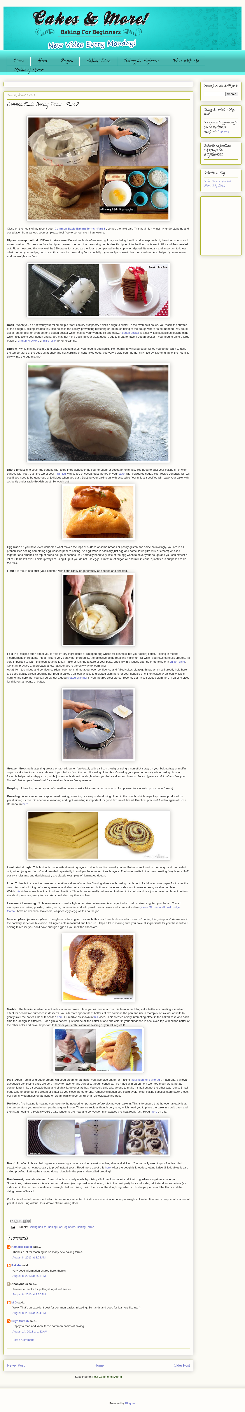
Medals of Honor (28, 70)
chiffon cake (177, 661)
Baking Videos (98, 61)
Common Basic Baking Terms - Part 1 (80, 228)
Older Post (182, 1365)
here (25, 804)
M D (14, 1302)
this (18, 891)
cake (121, 473)
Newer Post (16, 1365)
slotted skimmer (77, 677)
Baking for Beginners (141, 61)
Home (19, 61)
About (42, 61)
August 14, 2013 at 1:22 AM (29, 1331)
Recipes (67, 61)
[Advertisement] (217, 224)
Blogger (130, 1403)
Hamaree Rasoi (21, 1246)
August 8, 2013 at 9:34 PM (29, 1313)
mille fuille (49, 340)
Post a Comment (23, 1339)
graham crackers (28, 340)
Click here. (223, 132)
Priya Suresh (20, 1321)
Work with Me (186, 61)
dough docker (130, 332)
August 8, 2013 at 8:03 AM (29, 1257)
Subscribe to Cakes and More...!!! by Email (217, 183)
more (154, 1111)
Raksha (16, 1265)
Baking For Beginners (61, 1227)
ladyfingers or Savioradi (146, 1079)
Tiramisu (60, 473)
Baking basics (37, 1227)
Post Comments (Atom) (107, 1376)
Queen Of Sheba (150, 907)
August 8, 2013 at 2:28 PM (29, 1275)
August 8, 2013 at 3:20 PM (29, 1294)
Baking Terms (85, 1227)
